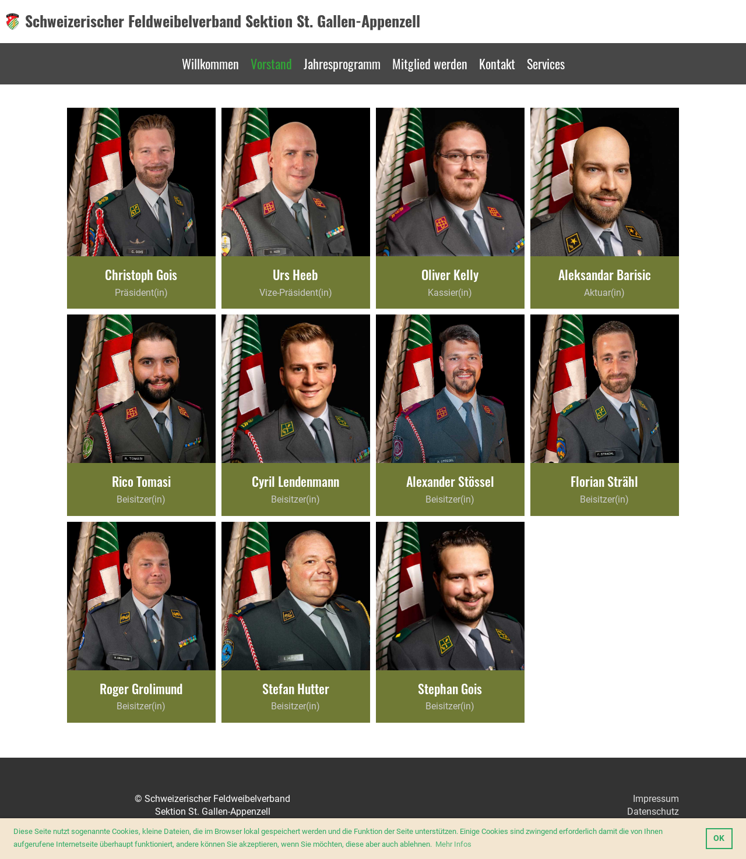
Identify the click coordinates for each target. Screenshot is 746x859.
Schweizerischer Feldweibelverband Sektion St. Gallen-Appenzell (222, 20)
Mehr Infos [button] (453, 844)
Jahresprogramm (342, 63)
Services (546, 63)
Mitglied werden (429, 63)
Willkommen (210, 63)
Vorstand (271, 63)
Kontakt (497, 63)
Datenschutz (653, 811)
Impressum (656, 798)
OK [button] (718, 838)
